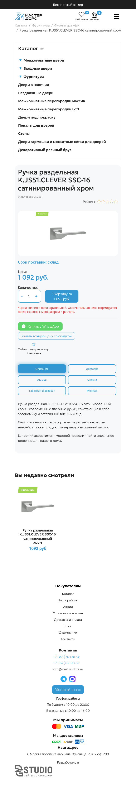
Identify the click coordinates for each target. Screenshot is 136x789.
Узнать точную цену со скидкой (46, 336)
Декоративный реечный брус (45, 150)
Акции (68, 607)
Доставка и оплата (68, 620)
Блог (67, 626)
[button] (94, 15)
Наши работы (68, 600)
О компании (68, 633)
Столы (24, 133)
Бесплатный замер (68, 5)
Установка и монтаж (68, 613)
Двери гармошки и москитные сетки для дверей (62, 141)
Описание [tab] (42, 369)
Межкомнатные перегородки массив (51, 101)
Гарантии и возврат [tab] (42, 391)
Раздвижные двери (35, 93)
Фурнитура (31, 76)
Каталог (68, 594)
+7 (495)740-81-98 (66, 657)
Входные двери (35, 68)
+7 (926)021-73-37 (66, 663)
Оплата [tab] (92, 379)
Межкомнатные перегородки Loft (48, 109)
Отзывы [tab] (42, 379)
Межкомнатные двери (41, 60)
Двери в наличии (33, 84)
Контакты (68, 639)
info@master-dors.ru (68, 669)
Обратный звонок (68, 689)
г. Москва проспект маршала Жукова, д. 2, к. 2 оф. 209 (68, 754)
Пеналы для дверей (36, 125)
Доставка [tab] (92, 369)
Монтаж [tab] (92, 391)
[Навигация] (116, 16)
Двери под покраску (36, 117)
